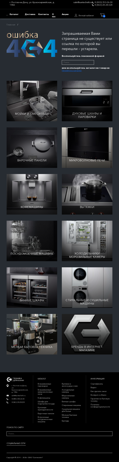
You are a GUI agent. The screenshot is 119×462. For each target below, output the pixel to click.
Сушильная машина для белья (71, 410)
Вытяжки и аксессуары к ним (70, 385)
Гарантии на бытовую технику (100, 399)
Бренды (65, 421)
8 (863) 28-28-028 (103, 5)
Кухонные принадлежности (45, 408)
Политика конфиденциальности (100, 405)
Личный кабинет (86, 15)
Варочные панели (46, 413)
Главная (11, 24)
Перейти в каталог (72, 70)
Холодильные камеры (68, 391)
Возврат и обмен (98, 395)
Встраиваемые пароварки (44, 385)
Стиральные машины (71, 405)
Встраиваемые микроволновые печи (45, 392)
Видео (93, 387)
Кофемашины (44, 398)
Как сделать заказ (99, 391)
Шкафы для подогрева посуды (46, 402)
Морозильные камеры (68, 396)
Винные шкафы (68, 401)
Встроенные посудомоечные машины (45, 419)
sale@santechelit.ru (82, 2)
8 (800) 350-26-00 (103, 2)
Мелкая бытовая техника (69, 416)
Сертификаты (97, 384)
